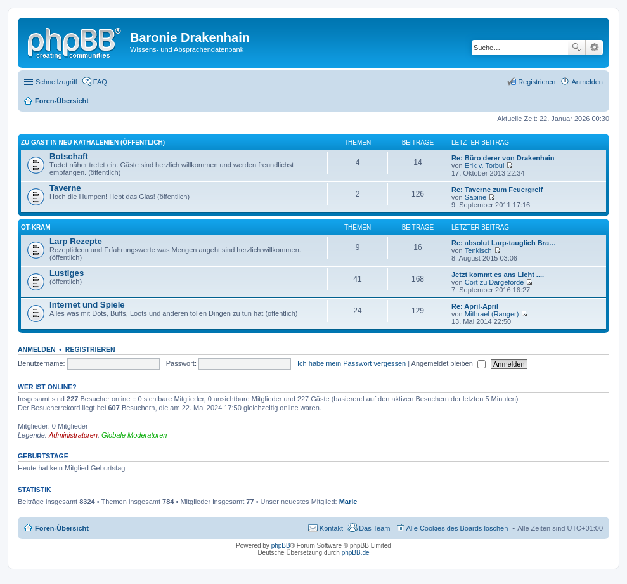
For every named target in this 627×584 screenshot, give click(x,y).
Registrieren (90, 349)
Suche (576, 47)
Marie (348, 501)
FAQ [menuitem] (100, 82)
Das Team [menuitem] (374, 528)
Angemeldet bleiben (448, 363)
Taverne (65, 188)
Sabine (475, 197)
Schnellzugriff (56, 82)
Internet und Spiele (87, 304)
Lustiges (66, 273)
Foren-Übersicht (62, 528)
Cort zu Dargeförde (494, 282)
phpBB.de (356, 552)
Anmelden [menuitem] (587, 82)
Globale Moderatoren (134, 435)
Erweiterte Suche (594, 47)
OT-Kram (36, 227)
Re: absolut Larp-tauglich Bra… (503, 243)
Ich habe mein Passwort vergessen (351, 363)
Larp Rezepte (75, 241)
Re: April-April (474, 306)
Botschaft (68, 156)
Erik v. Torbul (485, 165)
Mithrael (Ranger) (492, 314)
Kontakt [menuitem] (331, 528)
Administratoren (73, 435)
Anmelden (37, 349)
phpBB (280, 545)
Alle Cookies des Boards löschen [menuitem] (457, 528)
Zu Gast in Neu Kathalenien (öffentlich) (93, 142)
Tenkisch (478, 250)
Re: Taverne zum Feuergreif (497, 189)
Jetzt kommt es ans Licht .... (497, 274)
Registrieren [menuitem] (536, 82)
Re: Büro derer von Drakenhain (503, 158)
